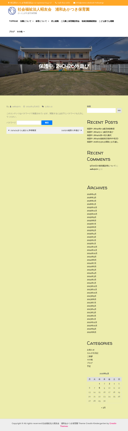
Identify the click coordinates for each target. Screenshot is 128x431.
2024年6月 (91, 266)
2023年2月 (91, 316)
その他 (19, 31)
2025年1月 (91, 243)
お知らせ (49, 106)
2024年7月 (91, 263)
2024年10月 (92, 253)
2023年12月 (92, 286)
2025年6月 (91, 227)
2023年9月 (91, 296)
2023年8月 (91, 299)
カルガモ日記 (92, 353)
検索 (89, 106)
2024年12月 (92, 247)
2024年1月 (91, 283)
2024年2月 (91, 280)
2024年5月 (91, 270)
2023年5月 (91, 306)
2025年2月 (91, 240)
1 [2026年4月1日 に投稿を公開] (99, 383)
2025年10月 (92, 214)
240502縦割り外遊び (70, 130)
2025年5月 (91, 230)
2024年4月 (91, 273)
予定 (89, 366)
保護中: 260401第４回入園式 (99, 135)
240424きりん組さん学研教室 (23, 130)
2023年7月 (91, 303)
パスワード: (23, 123)
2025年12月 (92, 207)
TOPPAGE (13, 21)
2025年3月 (91, 237)
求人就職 (55, 21)
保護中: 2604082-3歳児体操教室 (101, 129)
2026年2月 (91, 201)
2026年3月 (91, 197)
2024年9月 (91, 257)
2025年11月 (92, 211)
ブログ (12, 31)
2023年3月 (91, 312)
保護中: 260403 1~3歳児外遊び (100, 132)
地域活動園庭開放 (89, 21)
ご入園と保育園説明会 (70, 21)
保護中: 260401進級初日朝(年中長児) (102, 138)
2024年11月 (92, 250)
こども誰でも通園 (106, 21)
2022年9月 (91, 329)
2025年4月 (91, 234)
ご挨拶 (90, 356)
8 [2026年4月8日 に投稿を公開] (99, 388)
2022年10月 (92, 326)
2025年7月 (91, 224)
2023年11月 (92, 289)
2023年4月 (91, 309)
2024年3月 (91, 276)
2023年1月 (91, 319)
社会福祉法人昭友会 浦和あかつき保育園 (53, 9)
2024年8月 (91, 260)
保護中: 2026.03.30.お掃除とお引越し (102, 142)
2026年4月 (91, 194)
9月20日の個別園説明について (103, 166)
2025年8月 (91, 220)
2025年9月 (91, 217)
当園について (25, 21)
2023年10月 (92, 293)
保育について (41, 21)
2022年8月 (91, 332)
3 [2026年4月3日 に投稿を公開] (109, 383)
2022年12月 (92, 322)
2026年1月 (91, 204)
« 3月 (103, 407)
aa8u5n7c (16, 106)
